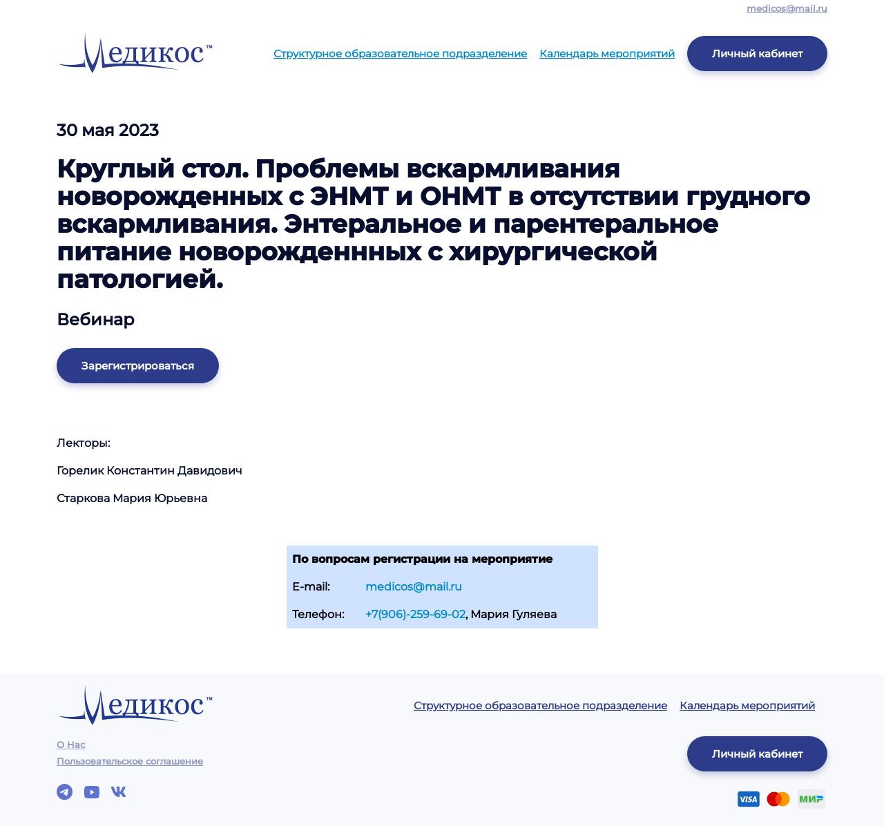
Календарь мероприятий (607, 53)
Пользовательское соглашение (130, 761)
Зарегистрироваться (137, 365)
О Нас (71, 744)
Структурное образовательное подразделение (400, 53)
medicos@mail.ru (787, 8)
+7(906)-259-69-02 (415, 614)
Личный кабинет (757, 53)
